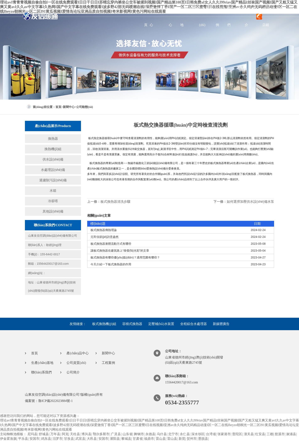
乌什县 (162, 434)
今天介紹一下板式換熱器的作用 (111, 264)
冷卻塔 (53, 201)
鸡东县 (46, 438)
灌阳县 (115, 438)
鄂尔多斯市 (101, 434)
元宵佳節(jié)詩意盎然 (105, 236)
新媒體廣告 (221, 324)
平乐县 (23, 438)
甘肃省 (138, 438)
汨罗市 (57, 438)
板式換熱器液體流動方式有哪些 (111, 243)
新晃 (182, 438)
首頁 (145, 16)
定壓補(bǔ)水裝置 (161, 324)
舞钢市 (139, 434)
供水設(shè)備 (53, 159)
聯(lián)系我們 (235, 16)
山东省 (127, 434)
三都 (270, 434)
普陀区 (237, 434)
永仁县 (185, 434)
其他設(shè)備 (53, 211)
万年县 (55, 434)
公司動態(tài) (84, 107)
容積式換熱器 (132, 324)
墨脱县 (203, 438)
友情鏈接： (78, 324)
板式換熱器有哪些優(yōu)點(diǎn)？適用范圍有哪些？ (125, 257)
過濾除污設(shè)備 (53, 180)
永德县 (150, 434)
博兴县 (86, 434)
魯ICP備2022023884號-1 (55, 401)
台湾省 (211, 434)
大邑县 (92, 438)
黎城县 (126, 438)
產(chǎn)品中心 (159, 16)
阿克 (65, 434)
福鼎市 (149, 438)
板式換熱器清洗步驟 (115, 201)
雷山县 (161, 438)
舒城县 (44, 434)
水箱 (53, 190)
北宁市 (173, 434)
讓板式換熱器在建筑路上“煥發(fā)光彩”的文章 (120, 250)
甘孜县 (69, 438)
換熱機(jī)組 (53, 149)
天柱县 (75, 434)
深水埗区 (198, 434)
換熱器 (53, 138)
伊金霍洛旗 (8, 438)
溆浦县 (291, 434)
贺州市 (192, 438)
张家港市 (224, 434)
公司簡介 (250, 16)
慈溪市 (280, 434)
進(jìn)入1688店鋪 (269, 16)
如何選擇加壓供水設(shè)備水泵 (250, 201)
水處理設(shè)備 (53, 170)
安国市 (34, 438)
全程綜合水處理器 (193, 324)
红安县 (260, 434)
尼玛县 (32, 434)
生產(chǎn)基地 (189, 16)
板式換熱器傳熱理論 (104, 230)
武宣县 (80, 438)
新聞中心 (174, 16)
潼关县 (249, 434)
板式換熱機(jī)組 (104, 324)
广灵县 (116, 434)
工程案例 (221, 16)
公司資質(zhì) (205, 16)
